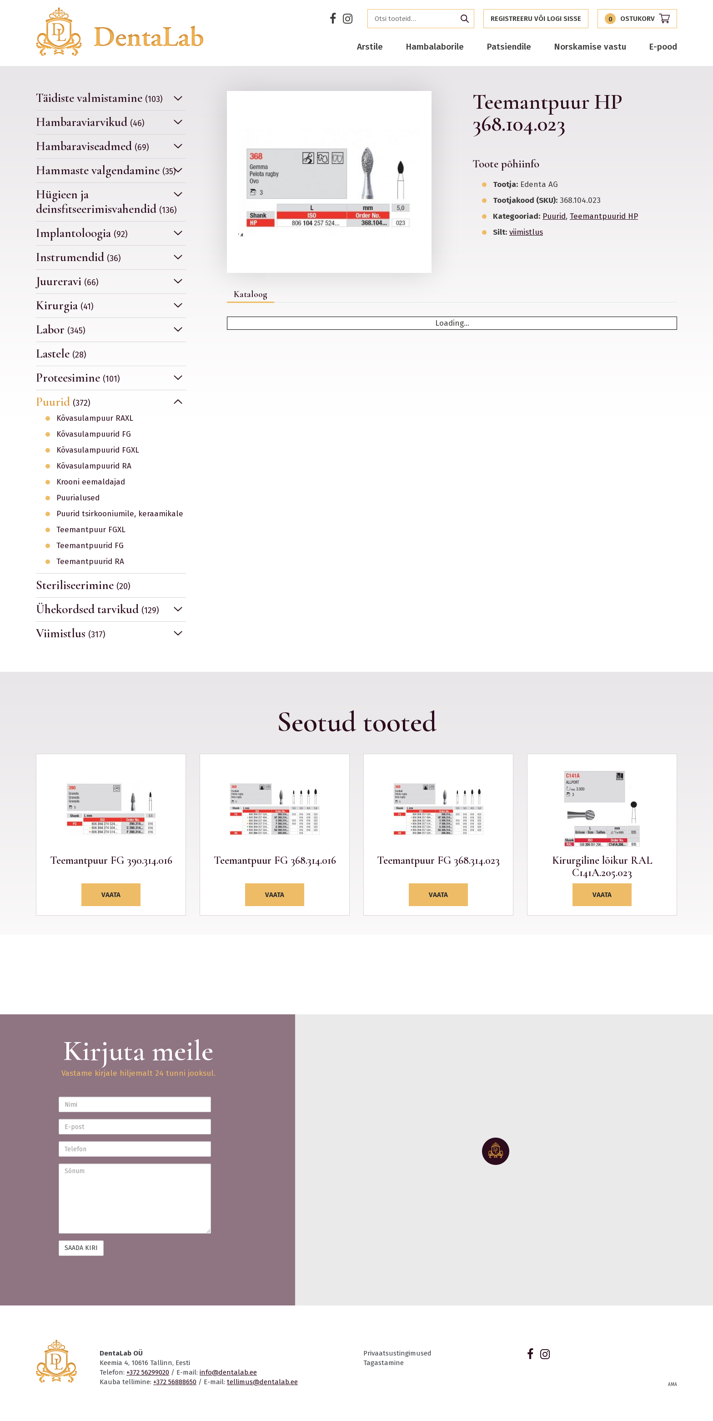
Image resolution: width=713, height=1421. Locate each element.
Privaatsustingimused (397, 1353)
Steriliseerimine (83, 585)
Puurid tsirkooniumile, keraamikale (119, 514)
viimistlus (526, 232)
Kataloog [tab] (250, 294)
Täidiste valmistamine (99, 98)
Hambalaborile (435, 46)
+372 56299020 (147, 1372)
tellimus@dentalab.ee (262, 1382)
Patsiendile (509, 46)
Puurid (63, 401)
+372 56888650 (174, 1382)
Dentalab (119, 31)
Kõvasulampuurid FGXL (97, 450)
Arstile (370, 46)
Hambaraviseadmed (92, 146)
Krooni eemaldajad (90, 482)
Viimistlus (70, 633)
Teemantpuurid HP (604, 216)
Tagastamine (383, 1363)
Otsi (464, 18)
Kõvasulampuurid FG (93, 434)
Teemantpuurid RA (90, 561)
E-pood (663, 46)
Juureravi (67, 281)
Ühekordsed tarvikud (97, 609)
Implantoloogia (82, 233)
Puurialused (78, 498)
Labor (60, 329)
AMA (672, 1384)
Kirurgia (65, 305)
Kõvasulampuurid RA (93, 466)
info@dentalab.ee (228, 1372)
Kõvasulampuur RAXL (94, 418)
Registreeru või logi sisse (536, 19)
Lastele (61, 353)
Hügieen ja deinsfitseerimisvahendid (106, 202)
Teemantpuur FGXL (91, 529)
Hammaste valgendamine (106, 170)
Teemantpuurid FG (90, 545)
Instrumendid (78, 257)
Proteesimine (78, 377)
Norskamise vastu (590, 46)
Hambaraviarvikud (90, 122)
